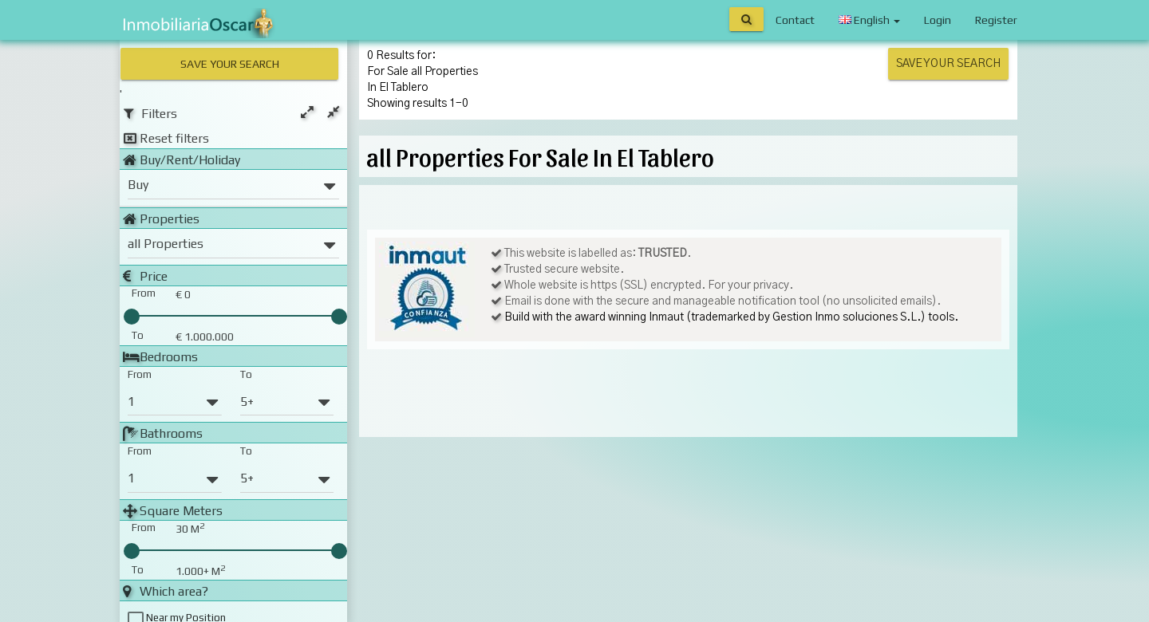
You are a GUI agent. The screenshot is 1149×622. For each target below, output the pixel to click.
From (140, 373)
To (246, 373)
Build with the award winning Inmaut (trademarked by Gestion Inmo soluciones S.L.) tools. (731, 317)
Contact (795, 20)
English (869, 20)
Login (937, 20)
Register (996, 20)
